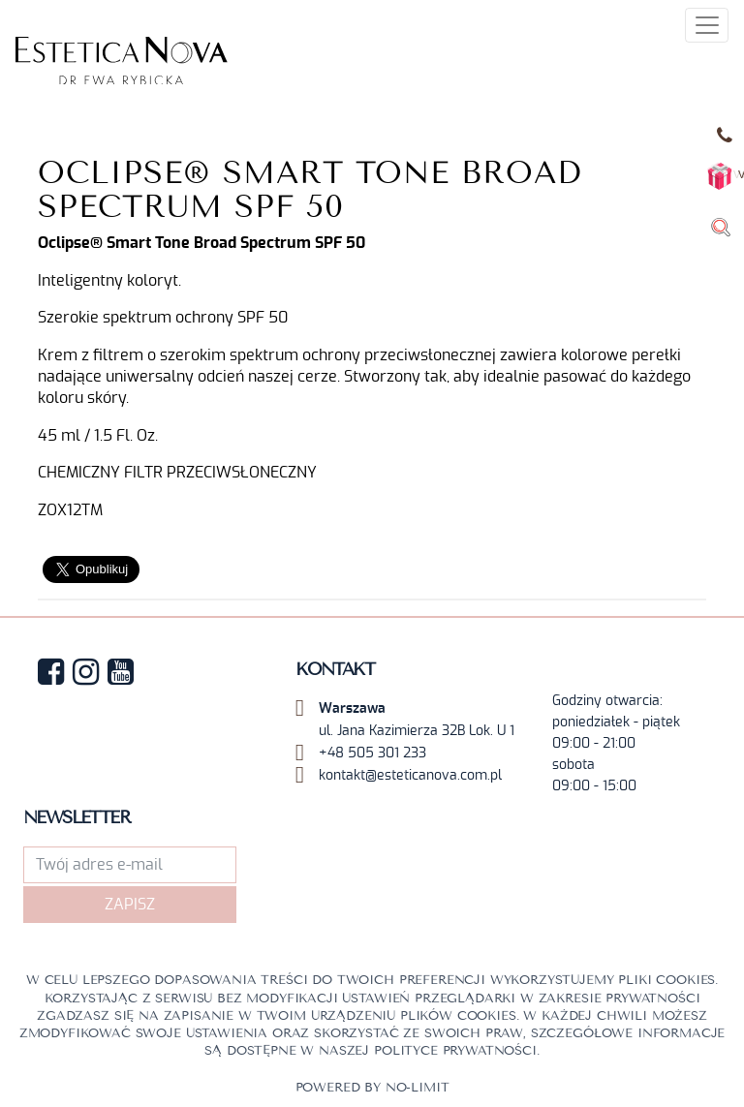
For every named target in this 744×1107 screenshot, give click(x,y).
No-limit (418, 1087)
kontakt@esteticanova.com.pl (410, 776)
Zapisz (130, 904)
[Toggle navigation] (706, 25)
